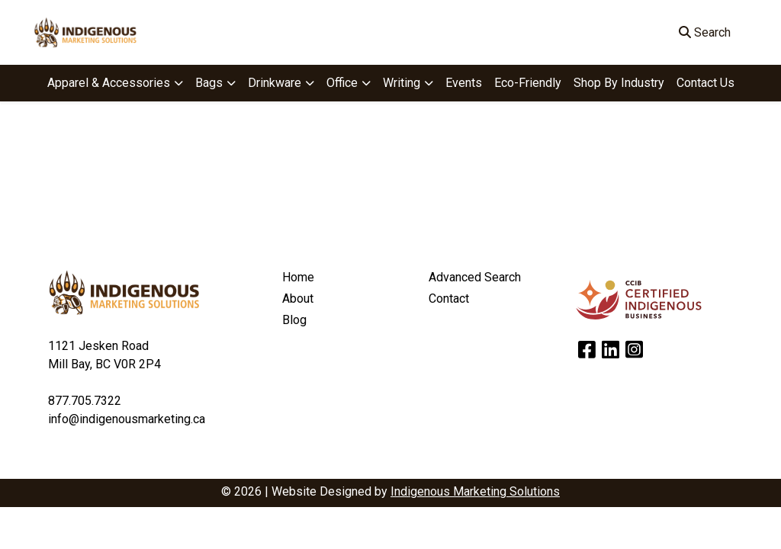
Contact (449, 298)
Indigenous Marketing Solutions (475, 491)
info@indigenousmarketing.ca (126, 419)
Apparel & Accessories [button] (108, 82)
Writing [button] (401, 82)
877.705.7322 (84, 400)
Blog (294, 320)
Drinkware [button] (274, 82)
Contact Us (705, 82)
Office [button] (342, 82)
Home (298, 277)
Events (463, 82)
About (297, 298)
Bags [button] (209, 82)
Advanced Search (475, 277)
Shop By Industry (619, 82)
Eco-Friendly (527, 82)
